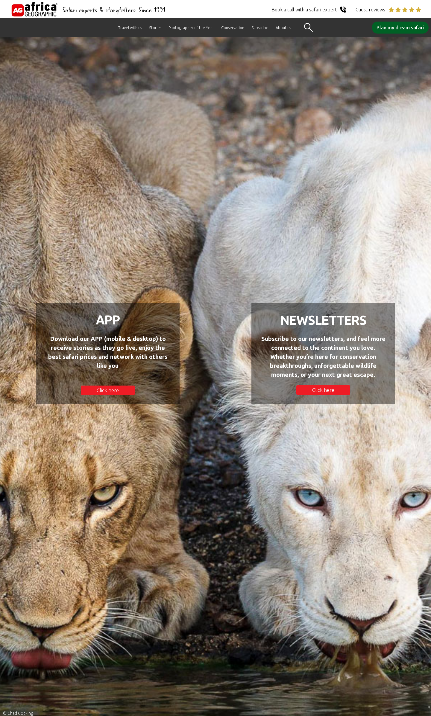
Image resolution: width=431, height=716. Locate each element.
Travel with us (130, 27)
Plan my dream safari (400, 27)
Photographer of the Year (191, 27)
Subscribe (259, 27)
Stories (155, 27)
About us (283, 27)
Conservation (232, 27)
